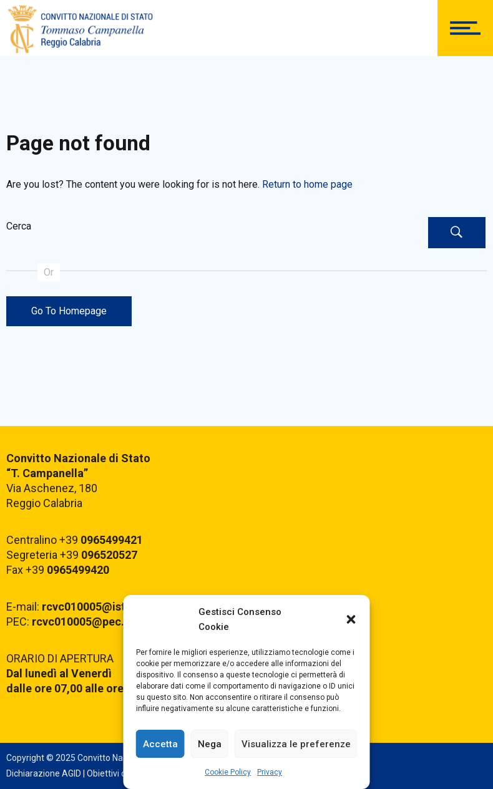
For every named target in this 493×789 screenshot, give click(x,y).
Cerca (18, 226)
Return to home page (307, 184)
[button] (351, 619)
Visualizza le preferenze (296, 744)
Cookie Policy (228, 772)
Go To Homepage (69, 311)
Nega (210, 744)
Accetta (160, 744)
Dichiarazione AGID (43, 773)
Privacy (269, 772)
